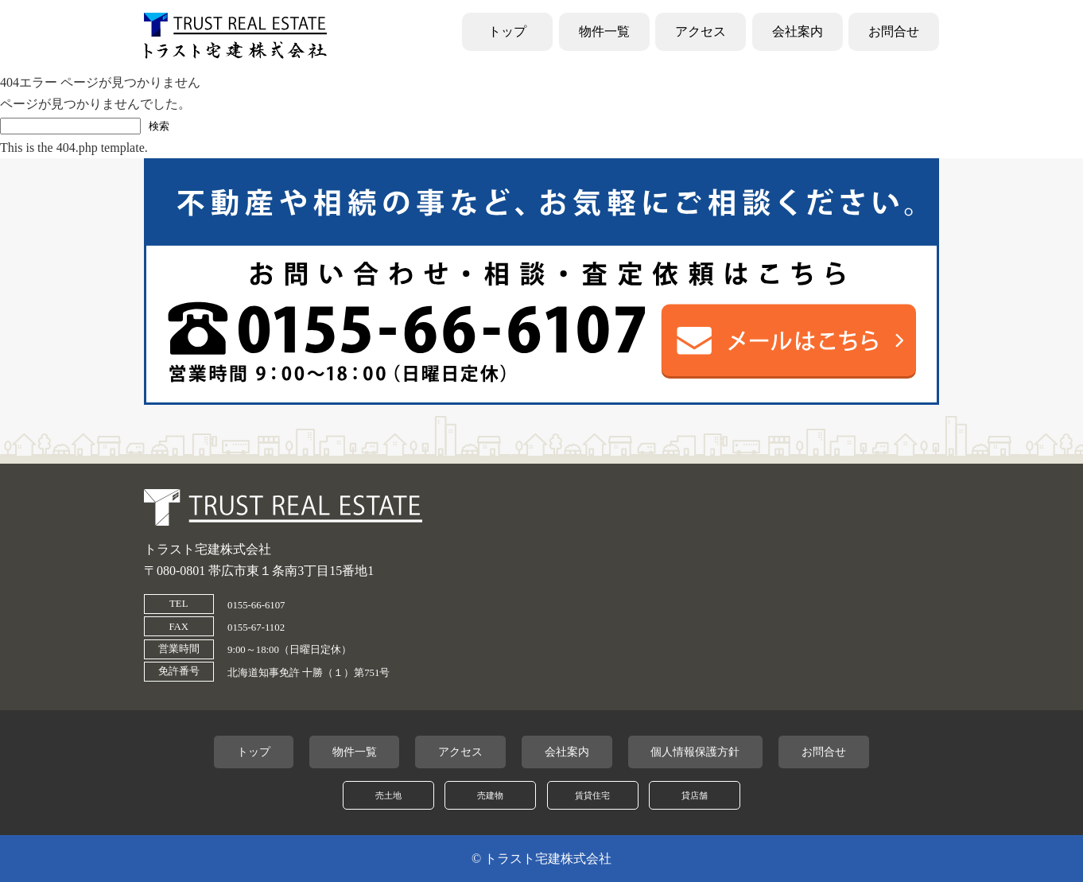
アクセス (700, 31)
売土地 (388, 795)
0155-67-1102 (256, 627)
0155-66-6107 (256, 605)
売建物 (490, 795)
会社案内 (797, 31)
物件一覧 (604, 31)
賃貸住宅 (592, 795)
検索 (159, 126)
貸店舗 (694, 795)
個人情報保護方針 (694, 751)
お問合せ (893, 31)
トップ (507, 31)
